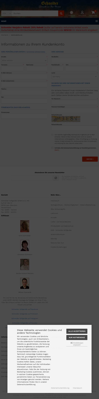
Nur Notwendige (77, 337)
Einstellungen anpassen (77, 344)
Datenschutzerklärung (60, 388)
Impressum (77, 388)
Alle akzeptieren (76, 331)
